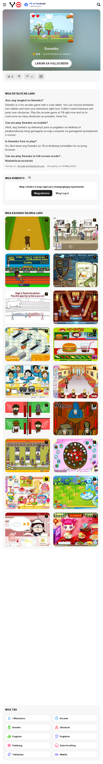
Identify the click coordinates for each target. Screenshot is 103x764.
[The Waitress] (75, 233)
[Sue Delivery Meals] (75, 529)
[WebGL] (75, 754)
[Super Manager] (27, 344)
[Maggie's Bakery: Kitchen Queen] (27, 529)
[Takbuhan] (28, 754)
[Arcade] (75, 718)
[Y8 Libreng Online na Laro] (15, 4)
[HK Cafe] (27, 381)
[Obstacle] (75, 727)
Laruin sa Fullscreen (51, 63)
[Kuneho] (28, 727)
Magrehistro (42, 193)
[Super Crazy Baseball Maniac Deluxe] (27, 307)
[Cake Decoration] (75, 455)
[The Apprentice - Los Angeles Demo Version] (75, 307)
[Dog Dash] (27, 233)
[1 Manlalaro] (28, 718)
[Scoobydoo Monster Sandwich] (75, 270)
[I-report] (30, 76)
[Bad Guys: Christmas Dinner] (27, 418)
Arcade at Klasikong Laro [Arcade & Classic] (30, 166)
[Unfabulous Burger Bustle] (75, 381)
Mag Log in (62, 193)
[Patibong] (28, 745)
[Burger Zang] (75, 344)
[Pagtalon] (75, 736)
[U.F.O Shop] (27, 455)
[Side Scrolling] (75, 745)
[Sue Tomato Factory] (75, 492)
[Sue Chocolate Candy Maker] (27, 492)
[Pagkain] (28, 736)
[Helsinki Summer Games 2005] (27, 270)
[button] (19, 160)
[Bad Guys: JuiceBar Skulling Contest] (75, 418)
